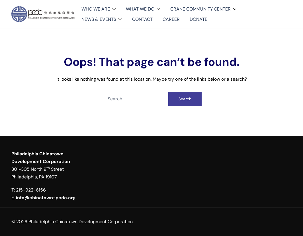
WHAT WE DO (140, 9)
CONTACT (142, 19)
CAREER (171, 19)
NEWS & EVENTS (98, 19)
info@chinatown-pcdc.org (46, 198)
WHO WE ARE (95, 9)
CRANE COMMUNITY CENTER (200, 9)
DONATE (198, 19)
